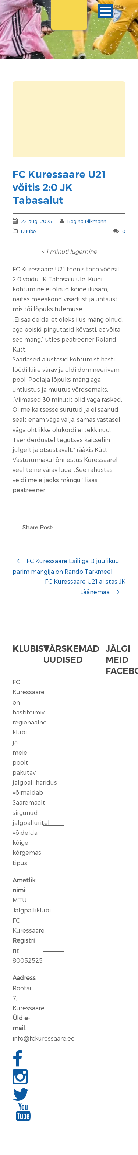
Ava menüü (105, 11)
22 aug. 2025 (36, 221)
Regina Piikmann (86, 221)
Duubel (29, 231)
